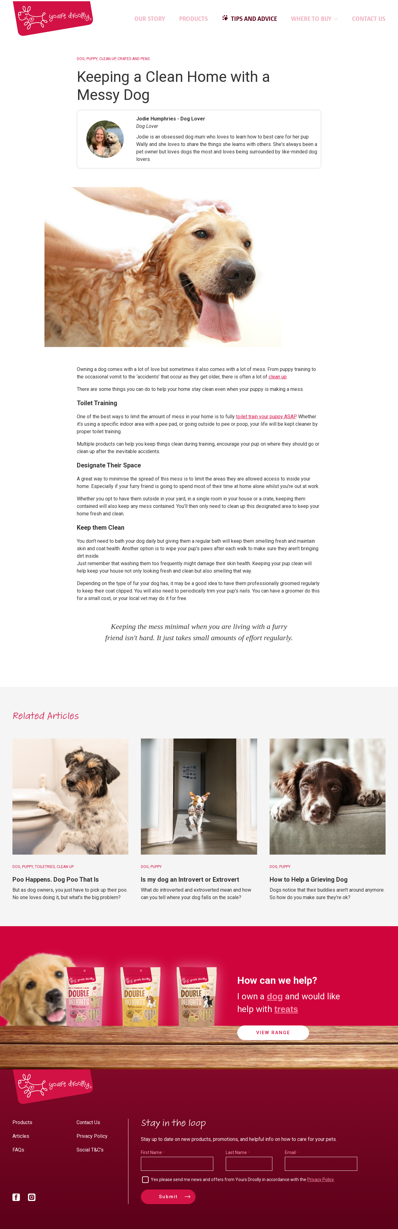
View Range (273, 1033)
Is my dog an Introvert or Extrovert (190, 879)
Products (193, 18)
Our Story (149, 18)
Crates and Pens (134, 59)
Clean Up (107, 59)
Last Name (236, 1152)
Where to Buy (314, 18)
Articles (20, 1136)
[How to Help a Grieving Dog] (328, 797)
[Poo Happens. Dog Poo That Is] (70, 797)
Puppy (91, 59)
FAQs (18, 1150)
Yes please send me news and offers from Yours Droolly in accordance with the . (243, 1179)
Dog (81, 59)
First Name (151, 1152)
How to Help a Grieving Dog (309, 879)
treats (286, 1008)
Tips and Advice (253, 18)
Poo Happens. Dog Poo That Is (55, 879)
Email (290, 1152)
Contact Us (369, 18)
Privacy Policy (92, 1136)
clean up (278, 377)
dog (275, 996)
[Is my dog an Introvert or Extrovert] (199, 797)
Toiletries (45, 867)
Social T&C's (90, 1150)
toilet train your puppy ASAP (266, 417)
